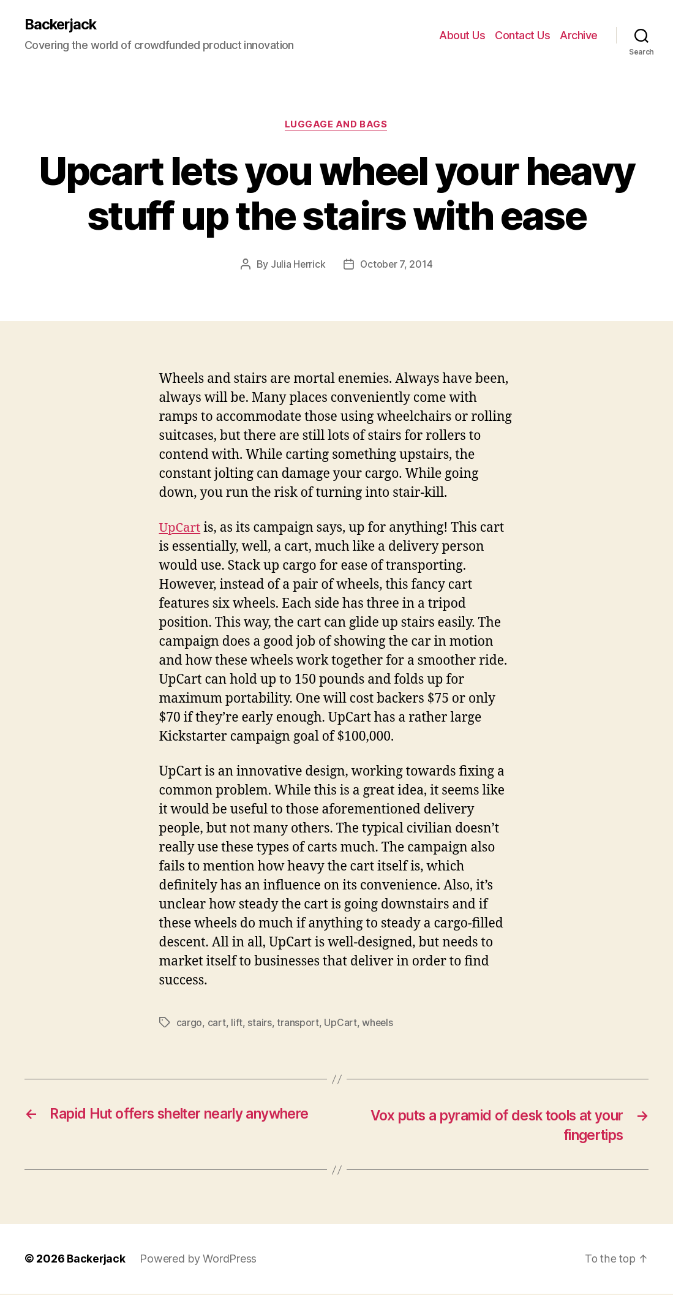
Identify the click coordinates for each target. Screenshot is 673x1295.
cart (217, 1023)
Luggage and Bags (336, 125)
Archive (579, 35)
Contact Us (522, 35)
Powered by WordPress (199, 1260)
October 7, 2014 (397, 265)
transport (298, 1023)
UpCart (180, 528)
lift (237, 1023)
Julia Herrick (297, 265)
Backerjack (61, 24)
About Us (462, 35)
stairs (259, 1023)
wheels (378, 1023)
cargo (189, 1023)
